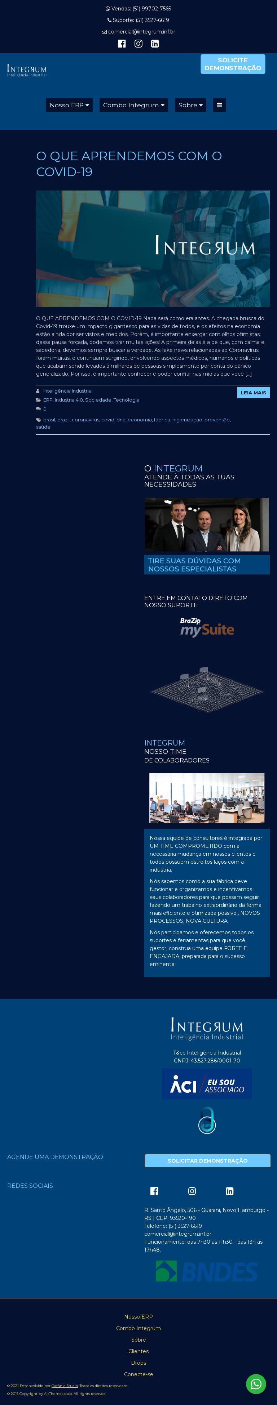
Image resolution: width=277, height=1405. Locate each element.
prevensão (217, 419)
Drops (138, 1363)
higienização (187, 419)
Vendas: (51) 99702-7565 (141, 8)
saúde (43, 427)
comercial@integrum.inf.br (141, 31)
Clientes (138, 1351)
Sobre (188, 105)
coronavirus (85, 419)
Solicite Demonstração (233, 64)
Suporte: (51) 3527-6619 (141, 20)
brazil (63, 419)
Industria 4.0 (69, 400)
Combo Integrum (131, 105)
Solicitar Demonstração (208, 1161)
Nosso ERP (67, 105)
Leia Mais (253, 392)
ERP (48, 400)
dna (121, 419)
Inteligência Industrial (68, 391)
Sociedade (98, 400)
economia (140, 419)
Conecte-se (138, 1374)
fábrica (162, 419)
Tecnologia (127, 400)
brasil (49, 419)
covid (107, 419)
